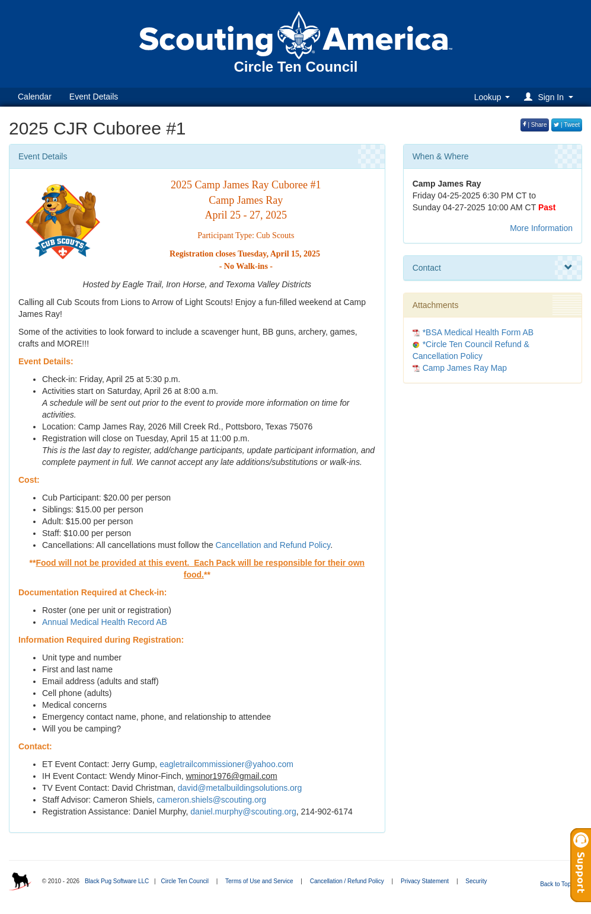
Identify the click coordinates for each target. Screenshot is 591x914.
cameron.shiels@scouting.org (212, 799)
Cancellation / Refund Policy (347, 881)
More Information (541, 228)
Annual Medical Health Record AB (104, 622)
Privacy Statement (425, 881)
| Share (535, 124)
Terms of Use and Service (259, 881)
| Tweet (567, 124)
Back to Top (559, 884)
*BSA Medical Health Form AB (478, 332)
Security (476, 881)
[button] (550, 97)
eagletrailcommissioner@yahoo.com (226, 764)
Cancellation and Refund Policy (273, 545)
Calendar (35, 96)
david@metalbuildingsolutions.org (240, 788)
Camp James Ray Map (465, 368)
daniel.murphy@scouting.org (243, 811)
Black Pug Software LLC (117, 881)
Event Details (93, 96)
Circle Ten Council (184, 881)
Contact (493, 268)
